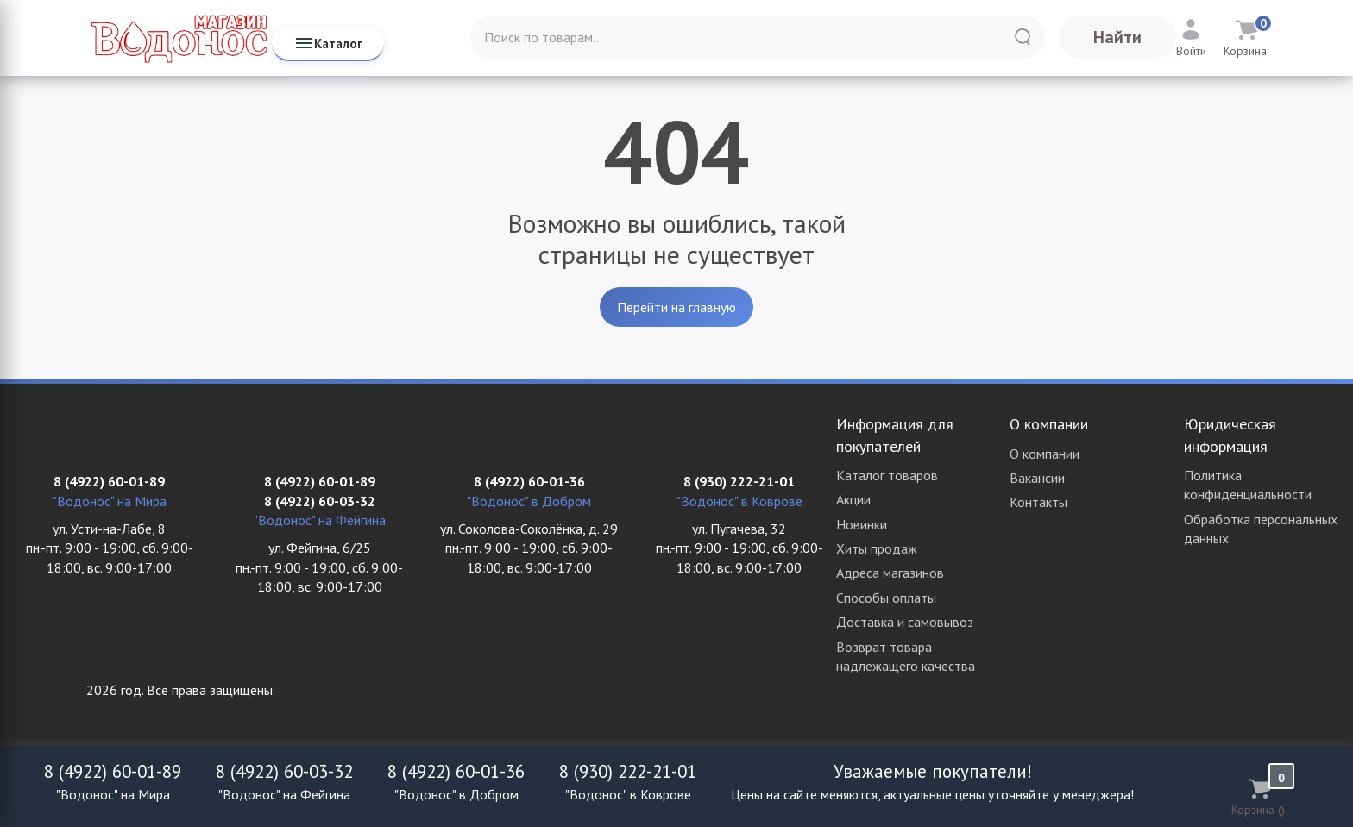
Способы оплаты (886, 597)
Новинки (861, 524)
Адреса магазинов (890, 572)
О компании (1044, 453)
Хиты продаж (876, 548)
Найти (1117, 37)
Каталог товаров (887, 475)
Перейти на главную (676, 307)
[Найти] (1022, 37)
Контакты (1038, 502)
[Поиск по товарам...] (757, 37)
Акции (853, 499)
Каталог (327, 43)
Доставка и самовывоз (904, 621)
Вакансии (1037, 477)
